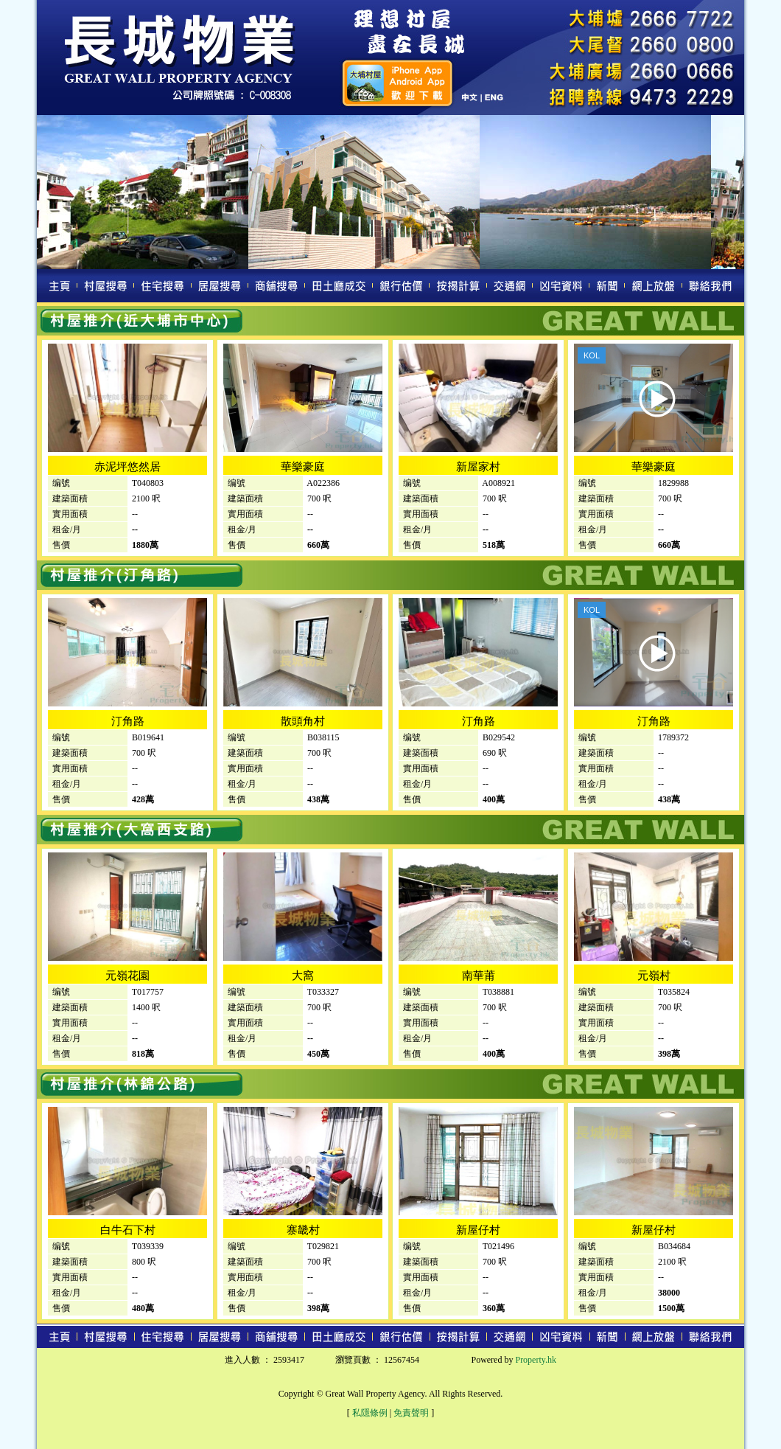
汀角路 (127, 721)
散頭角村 (303, 721)
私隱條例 (370, 1413)
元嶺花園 (127, 975)
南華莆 (478, 975)
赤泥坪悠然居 (127, 467)
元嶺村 (653, 975)
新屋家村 (478, 467)
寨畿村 (303, 1230)
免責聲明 (411, 1413)
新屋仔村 (478, 1230)
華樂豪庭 (303, 467)
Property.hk (535, 1360)
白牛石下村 (127, 1230)
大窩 (303, 975)
